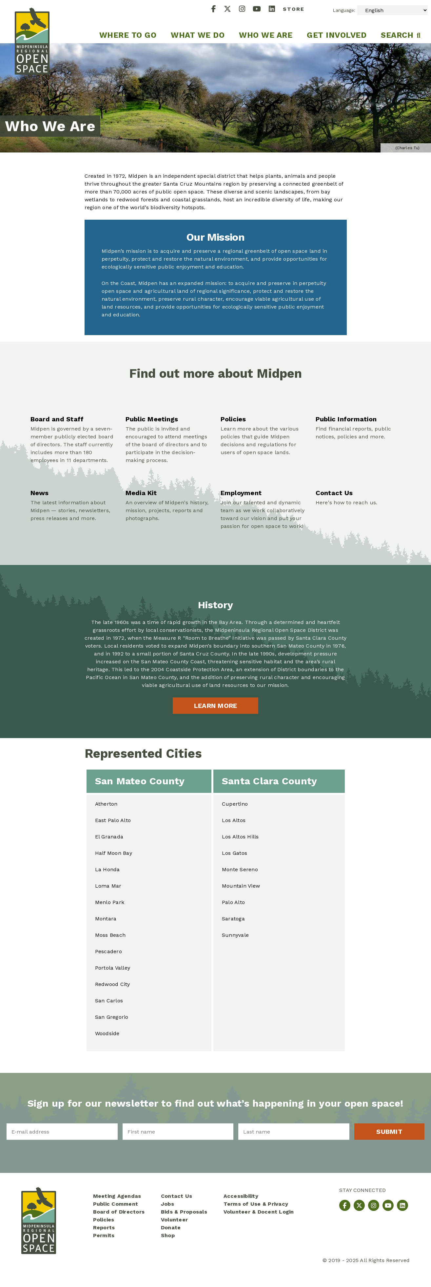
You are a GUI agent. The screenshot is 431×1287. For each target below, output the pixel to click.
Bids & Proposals (184, 1212)
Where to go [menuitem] (128, 35)
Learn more (215, 706)
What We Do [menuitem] (198, 35)
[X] (231, 10)
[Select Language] (392, 10)
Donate (171, 1227)
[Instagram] (246, 10)
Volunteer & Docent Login (259, 1212)
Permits (104, 1235)
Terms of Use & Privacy (256, 1204)
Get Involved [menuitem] (336, 35)
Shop (168, 1235)
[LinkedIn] (276, 10)
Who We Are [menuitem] (265, 35)
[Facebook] (217, 10)
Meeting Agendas (117, 1196)
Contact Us (176, 1196)
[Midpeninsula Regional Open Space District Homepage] (32, 21)
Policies (103, 1220)
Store (293, 9)
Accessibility (241, 1196)
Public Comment (115, 1204)
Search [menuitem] (397, 35)
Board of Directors (119, 1212)
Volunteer (174, 1220)
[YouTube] (261, 10)
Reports (104, 1227)
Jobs (167, 1204)
